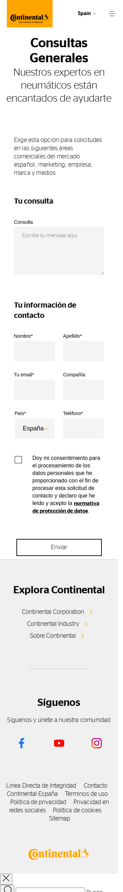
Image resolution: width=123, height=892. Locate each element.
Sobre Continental (53, 636)
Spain (84, 13)
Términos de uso (86, 794)
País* (20, 413)
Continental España (32, 794)
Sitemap (59, 819)
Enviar (59, 547)
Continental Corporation (53, 612)
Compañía (74, 374)
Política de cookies (77, 810)
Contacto (96, 786)
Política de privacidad (38, 802)
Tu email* (24, 374)
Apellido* (72, 336)
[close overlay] (6, 879)
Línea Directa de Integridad (41, 786)
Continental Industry (53, 624)
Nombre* (23, 336)
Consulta (23, 222)
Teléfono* (73, 413)
